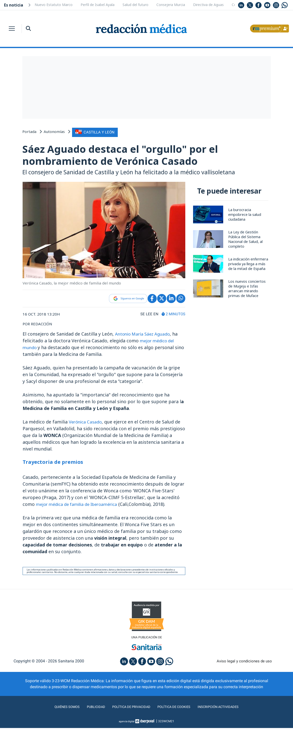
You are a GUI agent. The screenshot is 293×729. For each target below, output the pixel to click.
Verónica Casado (86, 422)
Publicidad (89, 707)
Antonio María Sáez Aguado (145, 334)
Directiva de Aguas (208, 4)
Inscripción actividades (227, 707)
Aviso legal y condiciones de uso (244, 662)
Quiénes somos (57, 707)
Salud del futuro (135, 4)
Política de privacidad (128, 707)
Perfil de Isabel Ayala (97, 4)
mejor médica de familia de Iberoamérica (81, 504)
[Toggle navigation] (12, 28)
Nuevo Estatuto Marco (54, 4)
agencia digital (126, 722)
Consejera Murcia (170, 4)
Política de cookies (176, 707)
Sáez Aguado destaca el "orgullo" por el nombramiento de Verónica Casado (126, 154)
